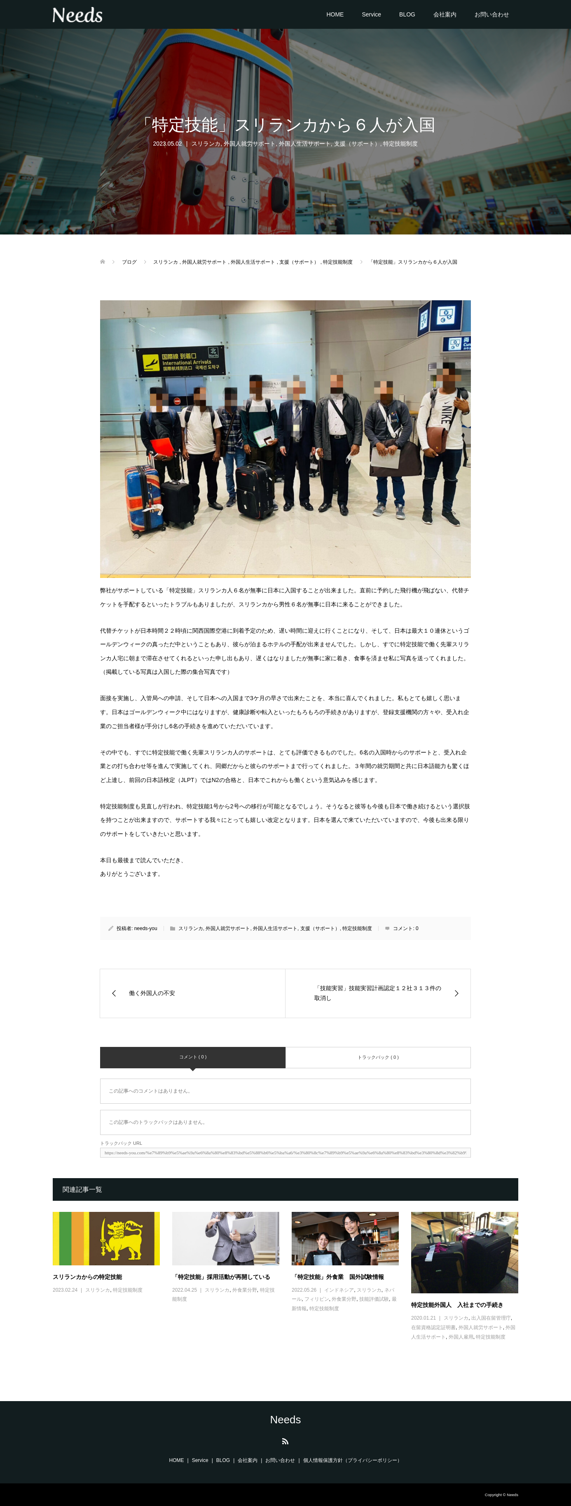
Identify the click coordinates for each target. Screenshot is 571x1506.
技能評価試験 (374, 1299)
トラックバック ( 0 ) (378, 1057)
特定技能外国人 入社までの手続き (457, 1305)
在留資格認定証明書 (433, 1327)
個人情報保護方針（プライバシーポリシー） (352, 1460)
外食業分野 (244, 1290)
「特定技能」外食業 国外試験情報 (338, 1277)
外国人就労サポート (250, 143)
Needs (285, 1419)
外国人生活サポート (305, 143)
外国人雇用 (461, 1337)
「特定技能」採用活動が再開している (221, 1277)
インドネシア (339, 1290)
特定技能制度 (400, 143)
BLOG (407, 14)
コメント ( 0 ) (193, 1056)
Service (371, 14)
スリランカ (206, 143)
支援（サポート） (357, 143)
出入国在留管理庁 (491, 1318)
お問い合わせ (492, 14)
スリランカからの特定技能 (87, 1277)
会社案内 (444, 14)
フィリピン (316, 1299)
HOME (335, 14)
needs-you (145, 928)
